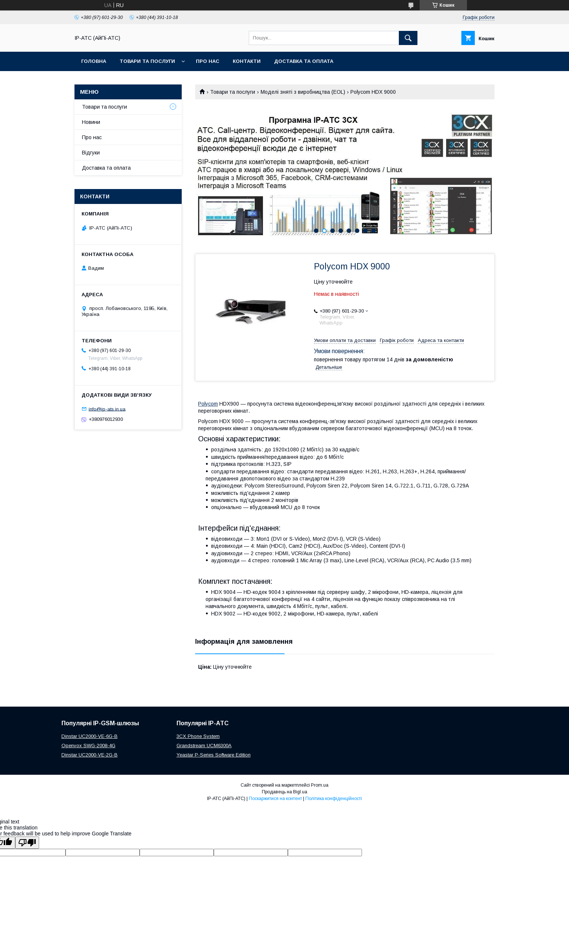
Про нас (207, 61)
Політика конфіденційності (333, 798)
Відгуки (91, 153)
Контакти (247, 61)
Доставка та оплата (303, 61)
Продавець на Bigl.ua (284, 791)
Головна (93, 61)
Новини (91, 122)
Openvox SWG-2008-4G (88, 745)
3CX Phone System (198, 736)
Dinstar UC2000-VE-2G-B (89, 755)
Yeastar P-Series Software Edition (214, 755)
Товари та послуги (147, 61)
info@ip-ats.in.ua (107, 409)
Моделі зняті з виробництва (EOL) (303, 92)
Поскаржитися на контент (275, 798)
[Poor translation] (27, 843)
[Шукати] (408, 38)
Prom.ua (319, 785)
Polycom (208, 404)
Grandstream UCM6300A (204, 745)
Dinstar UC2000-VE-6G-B (89, 736)
